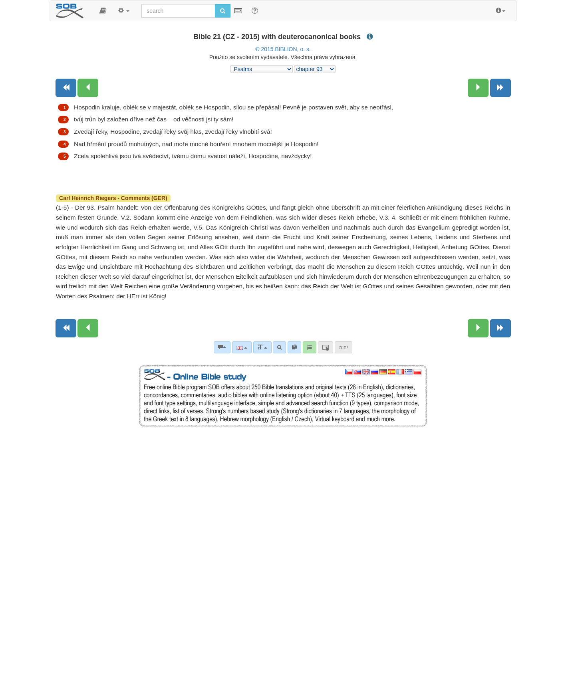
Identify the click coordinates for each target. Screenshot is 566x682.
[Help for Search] (255, 10)
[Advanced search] (279, 347)
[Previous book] (66, 88)
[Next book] (500, 88)
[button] (102, 11)
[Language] (242, 347)
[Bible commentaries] (222, 347)
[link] (294, 347)
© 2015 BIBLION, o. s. (283, 49)
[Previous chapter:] (87, 88)
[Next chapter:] (478, 88)
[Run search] (222, 11)
